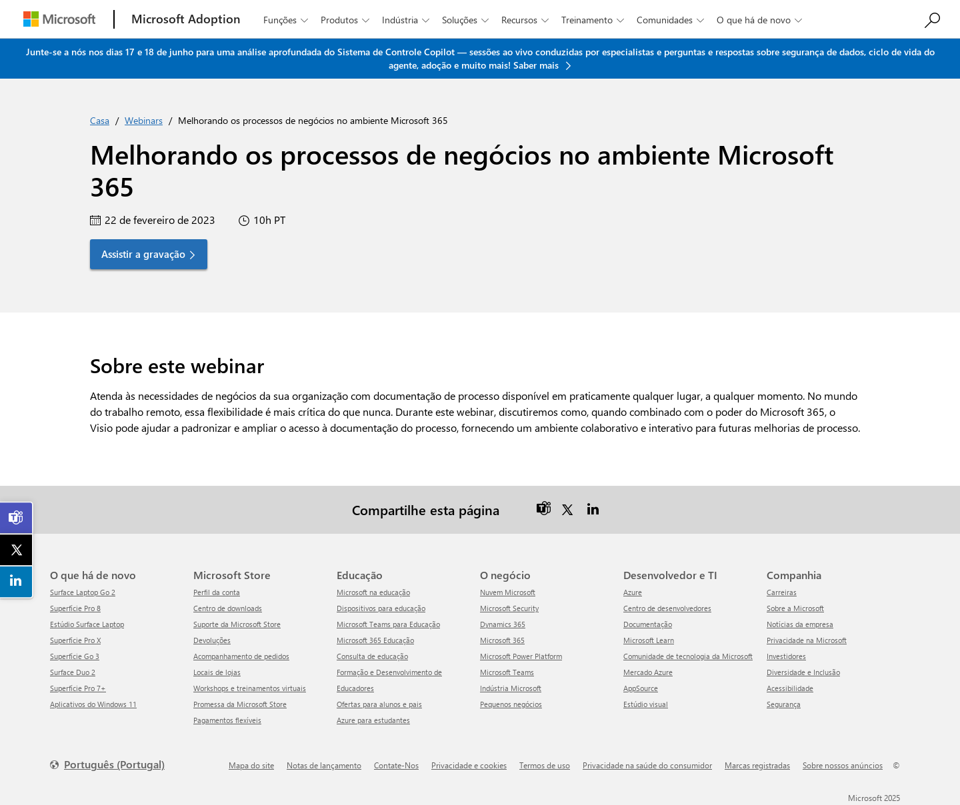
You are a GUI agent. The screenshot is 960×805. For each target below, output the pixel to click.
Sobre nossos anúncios (843, 765)
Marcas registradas (757, 765)
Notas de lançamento (324, 765)
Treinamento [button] (594, 19)
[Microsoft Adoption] (186, 19)
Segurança (784, 704)
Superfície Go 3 (74, 656)
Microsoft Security (509, 608)
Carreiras (782, 592)
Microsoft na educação (373, 592)
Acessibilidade (790, 688)
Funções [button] (287, 19)
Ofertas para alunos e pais (379, 704)
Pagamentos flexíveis (227, 720)
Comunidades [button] (672, 19)
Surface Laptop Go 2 (82, 592)
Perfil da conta (216, 592)
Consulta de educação (372, 656)
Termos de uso (544, 765)
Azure (632, 592)
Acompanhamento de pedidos (241, 656)
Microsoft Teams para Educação (388, 624)
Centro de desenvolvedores (667, 608)
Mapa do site (251, 765)
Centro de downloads (227, 608)
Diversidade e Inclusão (803, 672)
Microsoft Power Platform (521, 656)
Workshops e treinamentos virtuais (249, 688)
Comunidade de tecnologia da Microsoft (688, 656)
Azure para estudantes (373, 720)
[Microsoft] (59, 19)
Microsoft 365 (502, 640)
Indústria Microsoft (510, 688)
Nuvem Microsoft (507, 592)
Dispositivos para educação (381, 608)
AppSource (640, 688)
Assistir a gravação (143, 254)
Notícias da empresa (800, 624)
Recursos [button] (526, 19)
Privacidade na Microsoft (807, 640)
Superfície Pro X (75, 640)
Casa (99, 120)
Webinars (144, 120)
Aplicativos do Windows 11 (93, 704)
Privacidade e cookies (469, 765)
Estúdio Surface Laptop (87, 624)
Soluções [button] (466, 19)
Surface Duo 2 (72, 672)
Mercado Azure (648, 672)
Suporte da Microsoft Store (237, 624)
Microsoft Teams (507, 672)
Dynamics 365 (502, 624)
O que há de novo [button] (761, 19)
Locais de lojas (217, 672)
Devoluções (212, 640)
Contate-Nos (396, 765)
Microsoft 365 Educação (375, 640)
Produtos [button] (346, 19)
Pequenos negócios (511, 704)
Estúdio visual (645, 704)
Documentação (647, 624)
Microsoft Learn (648, 640)
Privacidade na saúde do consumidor (647, 765)
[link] (16, 517)
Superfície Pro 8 (75, 608)
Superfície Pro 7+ (78, 688)
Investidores (786, 656)
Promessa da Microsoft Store (240, 704)
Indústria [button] (407, 19)
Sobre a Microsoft (795, 608)
